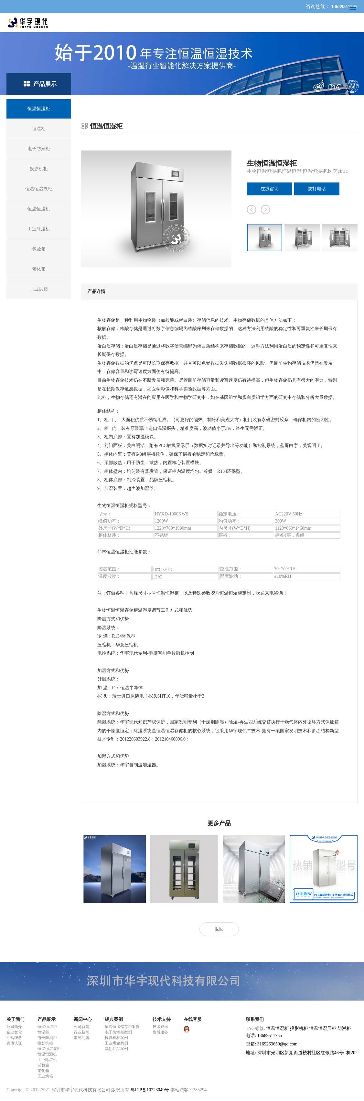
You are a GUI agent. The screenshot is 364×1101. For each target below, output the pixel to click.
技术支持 (162, 1019)
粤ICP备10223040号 (150, 1089)
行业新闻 (81, 1032)
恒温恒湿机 (47, 1054)
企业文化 (14, 1032)
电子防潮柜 (47, 1037)
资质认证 (14, 1043)
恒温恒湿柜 (47, 1026)
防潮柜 (344, 1028)
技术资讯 (160, 1026)
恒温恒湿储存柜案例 (122, 1026)
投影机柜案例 (116, 1037)
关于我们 (15, 1019)
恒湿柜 (43, 1032)
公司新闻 (81, 1026)
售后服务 (160, 1032)
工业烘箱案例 (116, 1043)
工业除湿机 (47, 1059)
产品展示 (46, 1019)
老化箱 (43, 1070)
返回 (219, 929)
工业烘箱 (45, 1076)
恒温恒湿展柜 (49, 1048)
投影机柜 (45, 1043)
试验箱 (43, 1065)
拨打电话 (317, 188)
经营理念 (14, 1037)
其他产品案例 (116, 1048)
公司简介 (14, 1026)
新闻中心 (83, 1019)
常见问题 (81, 1037)
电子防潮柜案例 (118, 1032)
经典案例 (114, 1019)
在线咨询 (270, 188)
